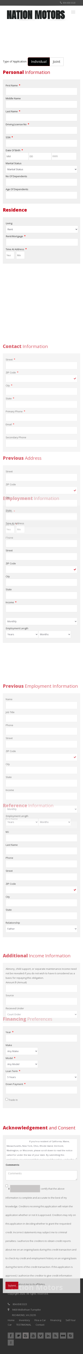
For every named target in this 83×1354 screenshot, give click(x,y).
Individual (39, 61)
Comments (12, 1240)
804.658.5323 (67, 3)
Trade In (13, 1142)
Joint (56, 61)
